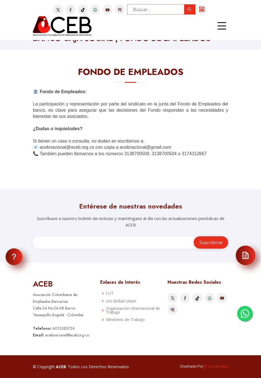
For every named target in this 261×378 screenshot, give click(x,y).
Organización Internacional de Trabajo (133, 310)
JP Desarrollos (216, 366)
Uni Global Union (121, 301)
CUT (110, 293)
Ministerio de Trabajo (125, 320)
